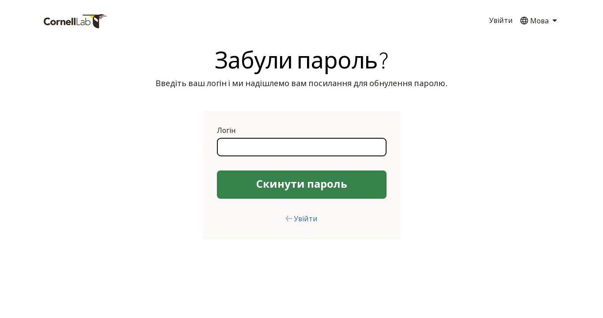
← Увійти (301, 219)
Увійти (501, 20)
